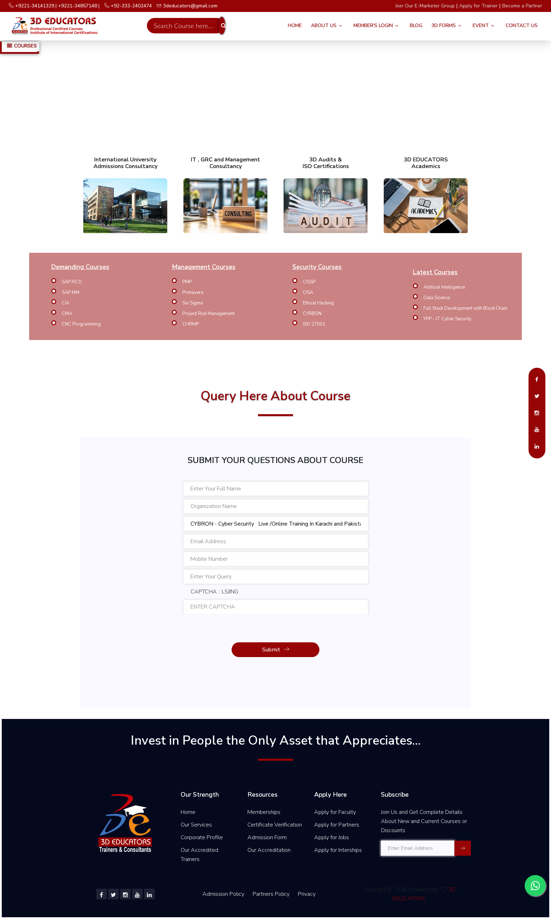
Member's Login (373, 25)
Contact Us (522, 25)
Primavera (192, 292)
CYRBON (312, 313)
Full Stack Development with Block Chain (465, 308)
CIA (65, 303)
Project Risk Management (208, 313)
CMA (67, 313)
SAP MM (70, 292)
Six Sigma (192, 303)
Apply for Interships (338, 850)
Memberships (263, 812)
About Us (324, 25)
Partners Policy (272, 894)
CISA (308, 292)
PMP (187, 282)
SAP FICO (72, 282)
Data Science (436, 298)
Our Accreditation (269, 850)
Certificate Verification (274, 825)
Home (295, 25)
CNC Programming (81, 324)
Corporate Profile (202, 837)
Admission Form (267, 837)
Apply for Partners (336, 825)
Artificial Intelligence (444, 287)
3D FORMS (444, 25)
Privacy (307, 894)
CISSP (309, 282)
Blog (416, 25)
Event (481, 25)
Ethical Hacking (318, 303)
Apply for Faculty (335, 812)
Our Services (196, 825)
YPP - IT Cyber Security (447, 319)
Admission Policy (223, 894)
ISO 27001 (314, 324)
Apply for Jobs (331, 837)
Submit (275, 650)
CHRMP (190, 324)
